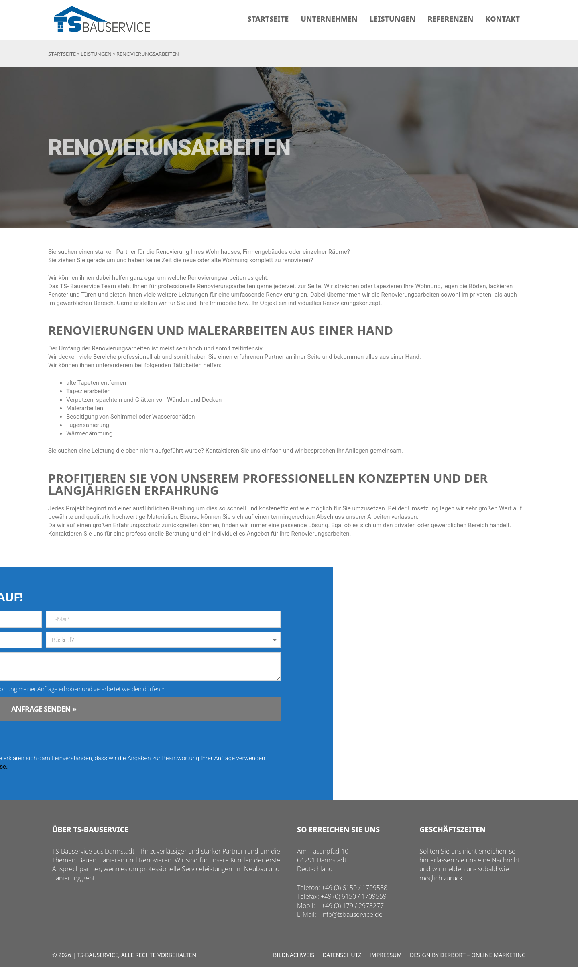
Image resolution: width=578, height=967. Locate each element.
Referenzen (450, 19)
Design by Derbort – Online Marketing (468, 955)
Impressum (385, 955)
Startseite (268, 19)
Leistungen (393, 19)
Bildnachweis (293, 955)
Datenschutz (341, 955)
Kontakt (502, 19)
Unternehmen (329, 19)
